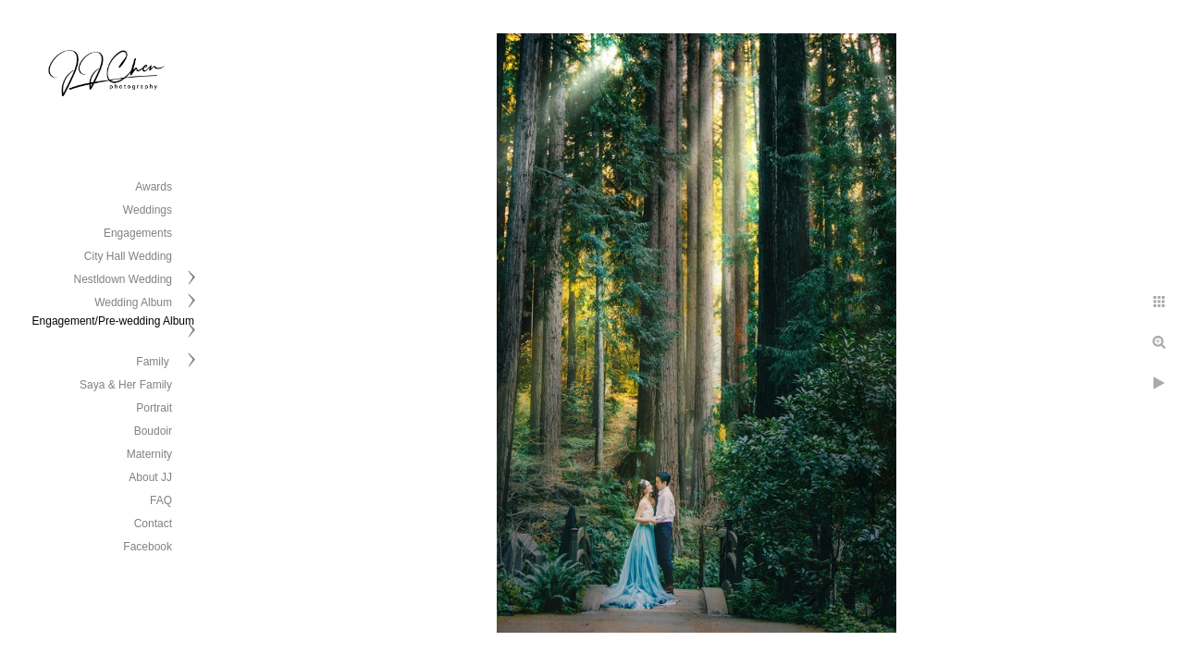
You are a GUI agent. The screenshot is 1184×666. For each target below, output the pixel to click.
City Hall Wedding (128, 256)
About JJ (150, 477)
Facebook (147, 546)
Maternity (149, 454)
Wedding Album (133, 302)
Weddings (147, 210)
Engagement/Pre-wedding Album (113, 320)
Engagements (138, 233)
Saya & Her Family (126, 384)
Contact (153, 523)
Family (154, 361)
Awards (153, 186)
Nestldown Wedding (122, 279)
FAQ (161, 500)
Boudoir (153, 431)
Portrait (154, 407)
